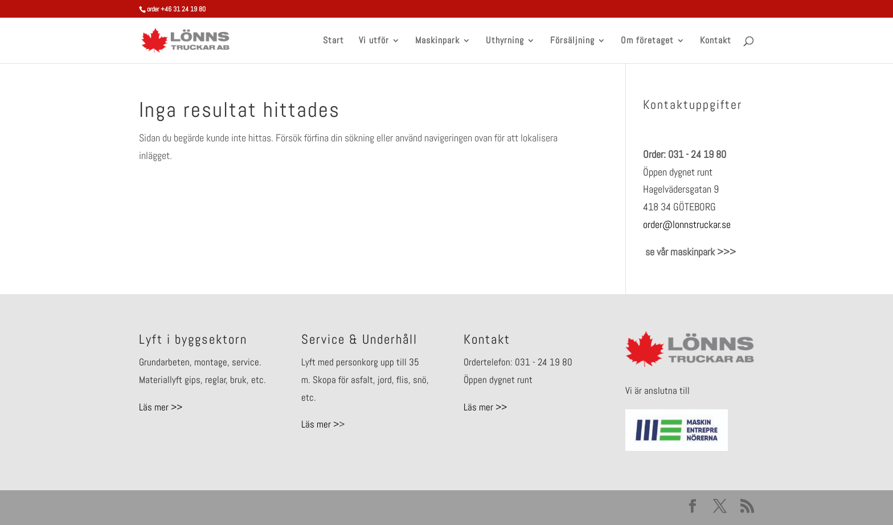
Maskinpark (437, 41)
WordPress (313, 507)
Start (333, 41)
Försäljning (572, 41)
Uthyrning (505, 41)
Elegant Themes (217, 507)
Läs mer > (320, 424)
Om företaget (647, 41)
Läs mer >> (160, 407)
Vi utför (374, 41)
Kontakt (715, 41)
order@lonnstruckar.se (687, 224)
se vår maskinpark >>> (689, 251)
